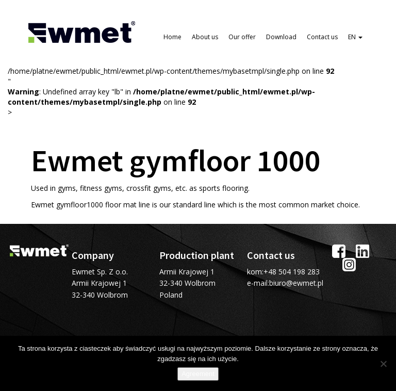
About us (205, 36)
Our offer (242, 36)
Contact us (322, 36)
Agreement (198, 374)
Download (281, 36)
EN (355, 36)
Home (172, 36)
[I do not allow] (383, 364)
